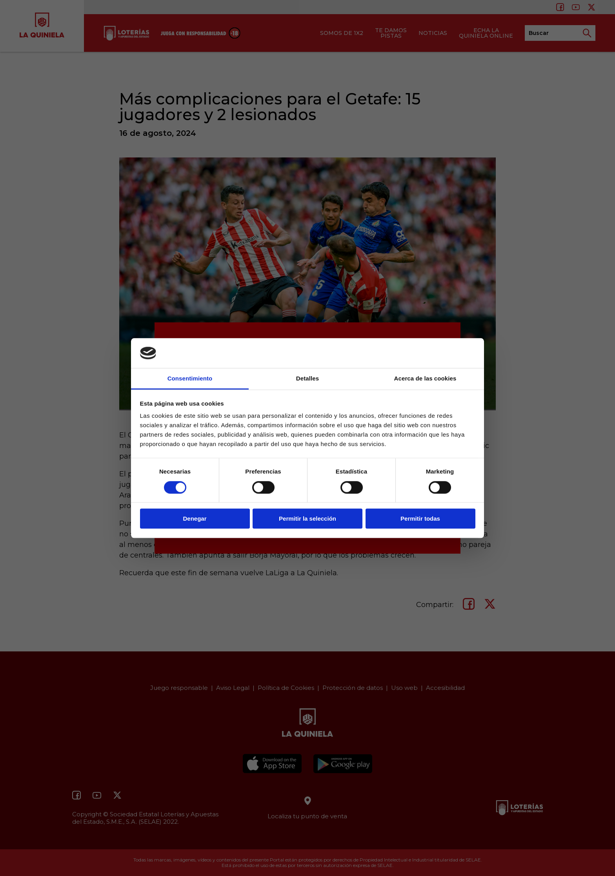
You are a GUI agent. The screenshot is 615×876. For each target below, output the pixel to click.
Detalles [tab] (307, 378)
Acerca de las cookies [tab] (425, 378)
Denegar (194, 518)
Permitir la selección (307, 518)
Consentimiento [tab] (190, 378)
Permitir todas (420, 518)
